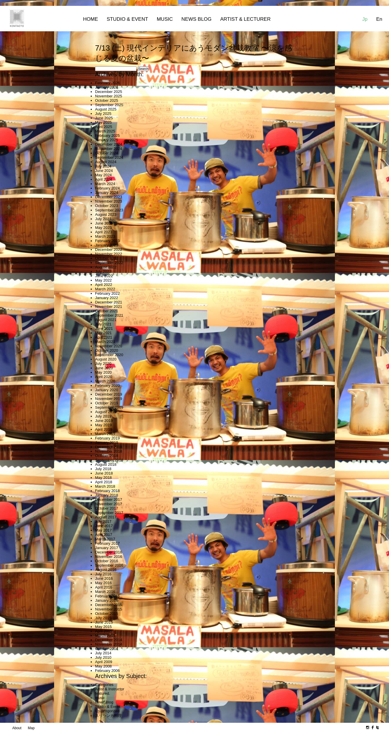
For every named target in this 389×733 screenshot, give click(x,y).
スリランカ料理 (108, 715)
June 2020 (104, 368)
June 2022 (104, 276)
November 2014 (108, 644)
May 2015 (103, 627)
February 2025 (107, 135)
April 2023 (103, 232)
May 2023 (103, 227)
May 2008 (103, 666)
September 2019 (109, 407)
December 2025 (108, 91)
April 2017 (103, 534)
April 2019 (103, 429)
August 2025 (105, 109)
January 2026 (106, 87)
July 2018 (103, 469)
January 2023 (106, 245)
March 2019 (105, 434)
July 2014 (103, 653)
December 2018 (108, 447)
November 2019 (108, 398)
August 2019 (105, 412)
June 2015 (104, 622)
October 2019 (106, 403)
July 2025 (103, 113)
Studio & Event (127, 19)
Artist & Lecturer (245, 19)
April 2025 (103, 127)
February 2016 (107, 596)
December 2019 (108, 394)
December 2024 (108, 144)
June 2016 (104, 578)
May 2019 (103, 425)
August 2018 (105, 464)
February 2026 (107, 83)
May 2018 (103, 477)
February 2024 (107, 188)
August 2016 (105, 570)
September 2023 (109, 210)
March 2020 (105, 381)
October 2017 (106, 508)
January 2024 (106, 192)
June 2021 (104, 328)
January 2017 (106, 548)
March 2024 (105, 184)
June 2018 (104, 473)
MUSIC (165, 19)
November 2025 (108, 96)
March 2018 (105, 486)
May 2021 (103, 333)
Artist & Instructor (109, 689)
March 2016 (105, 591)
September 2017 (109, 512)
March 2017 (105, 539)
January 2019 (106, 442)
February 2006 (107, 670)
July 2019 (103, 416)
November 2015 (108, 609)
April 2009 (103, 662)
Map (31, 728)
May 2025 (103, 122)
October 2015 (106, 613)
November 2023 (108, 201)
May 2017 (103, 530)
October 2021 (106, 311)
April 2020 (103, 377)
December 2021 (108, 302)
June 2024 (104, 170)
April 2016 (103, 587)
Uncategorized (107, 711)
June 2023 (104, 223)
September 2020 (109, 355)
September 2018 (109, 460)
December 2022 (108, 249)
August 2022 (105, 267)
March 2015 (105, 635)
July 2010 (103, 657)
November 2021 (108, 306)
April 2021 (103, 337)
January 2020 (106, 390)
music (100, 698)
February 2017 (107, 543)
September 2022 (109, 263)
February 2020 (107, 385)
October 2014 (106, 648)
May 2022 (103, 280)
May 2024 (103, 175)
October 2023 (106, 205)
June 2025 (104, 118)
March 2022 (105, 289)
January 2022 (106, 298)
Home (90, 19)
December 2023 (108, 197)
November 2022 (108, 254)
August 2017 (105, 517)
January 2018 (106, 495)
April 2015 (103, 631)
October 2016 (106, 561)
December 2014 (108, 640)
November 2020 (108, 346)
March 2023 (105, 236)
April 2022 (103, 284)
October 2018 (106, 455)
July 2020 (103, 363)
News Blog (196, 19)
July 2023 (103, 219)
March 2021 (105, 341)
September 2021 (109, 315)
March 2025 (105, 131)
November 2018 (108, 451)
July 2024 (103, 166)
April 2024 (103, 179)
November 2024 (108, 148)
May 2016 (103, 583)
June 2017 (104, 526)
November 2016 (108, 556)
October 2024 (106, 153)
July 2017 (103, 521)
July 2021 (103, 324)
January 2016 (106, 600)
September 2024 (109, 157)
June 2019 (104, 420)
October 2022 (106, 258)
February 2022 (107, 293)
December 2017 (108, 499)
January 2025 (106, 140)
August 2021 (105, 320)
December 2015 (108, 605)
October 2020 (106, 350)
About (16, 728)
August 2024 (105, 162)
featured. (102, 693)
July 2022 (103, 271)
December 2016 (108, 552)
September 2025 (109, 105)
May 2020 (103, 372)
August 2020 (105, 359)
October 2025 (106, 100)
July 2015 (103, 618)
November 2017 (108, 504)
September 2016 (109, 565)
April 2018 (103, 482)
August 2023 (105, 214)
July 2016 (103, 574)
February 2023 (107, 241)
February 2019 (107, 438)
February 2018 (107, 491)
